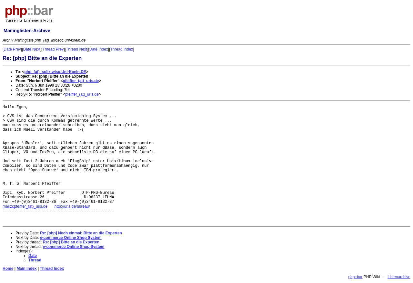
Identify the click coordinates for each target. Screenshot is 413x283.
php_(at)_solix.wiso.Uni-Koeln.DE (55, 72)
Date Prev (12, 49)
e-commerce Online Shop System (71, 237)
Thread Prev (53, 49)
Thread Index (121, 49)
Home (8, 268)
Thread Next (76, 49)
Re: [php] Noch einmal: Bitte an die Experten (81, 233)
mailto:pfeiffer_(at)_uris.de (25, 206)
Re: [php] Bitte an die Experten (71, 242)
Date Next (31, 49)
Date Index (98, 49)
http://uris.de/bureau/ (72, 206)
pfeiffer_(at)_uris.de (81, 81)
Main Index (26, 268)
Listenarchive (399, 277)
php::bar (355, 277)
